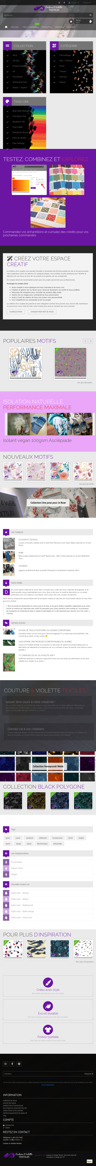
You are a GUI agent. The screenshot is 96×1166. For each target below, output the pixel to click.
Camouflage (61, 55)
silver (70, 838)
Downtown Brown (16, 132)
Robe (21, 553)
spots (29, 843)
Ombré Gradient (15, 66)
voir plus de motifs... (85, 382)
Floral (57, 66)
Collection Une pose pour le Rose (48, 502)
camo (18, 838)
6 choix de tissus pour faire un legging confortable (45, 630)
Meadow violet (15, 148)
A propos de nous (10, 1101)
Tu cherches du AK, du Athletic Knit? (37, 655)
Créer (6, 1128)
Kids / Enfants (61, 60)
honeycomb (57, 838)
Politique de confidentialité (15, 1108)
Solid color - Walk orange (18, 911)
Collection (23, 46)
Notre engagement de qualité (15, 1113)
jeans (8, 843)
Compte (74, 3)
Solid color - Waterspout (18, 905)
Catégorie (69, 46)
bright (81, 838)
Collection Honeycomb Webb (48, 766)
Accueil (15, 27)
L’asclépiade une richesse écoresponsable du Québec (45, 642)
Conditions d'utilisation (13, 1111)
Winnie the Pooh (15, 82)
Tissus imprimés (31, 26)
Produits (47, 27)
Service (59, 27)
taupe (18, 843)
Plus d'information (48, 1085)
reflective (43, 838)
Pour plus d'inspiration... (85, 962)
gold (8, 838)
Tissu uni (21, 101)
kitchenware (42, 843)
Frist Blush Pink (15, 116)
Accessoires (12, 862)
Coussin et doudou (28, 540)
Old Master (13, 77)
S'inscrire (88, 1074)
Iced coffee (13, 127)
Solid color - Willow (16, 899)
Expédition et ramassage (13, 1106)
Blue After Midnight (17, 111)
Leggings (23, 566)
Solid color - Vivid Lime (17, 918)
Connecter (8, 1125)
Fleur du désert (15, 138)
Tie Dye (11, 60)
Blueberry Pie (14, 122)
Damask (59, 77)
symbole (29, 838)
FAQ (4, 1116)
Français (87, 3)
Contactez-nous (9, 1103)
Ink (9, 71)
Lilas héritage (14, 143)
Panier (82, 21)
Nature (58, 82)
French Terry (13, 868)
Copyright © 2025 (40, 1155)
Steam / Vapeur (15, 87)
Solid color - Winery (16, 893)
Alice (10, 55)
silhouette (57, 843)
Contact (71, 27)
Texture (58, 71)
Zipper (10, 874)
